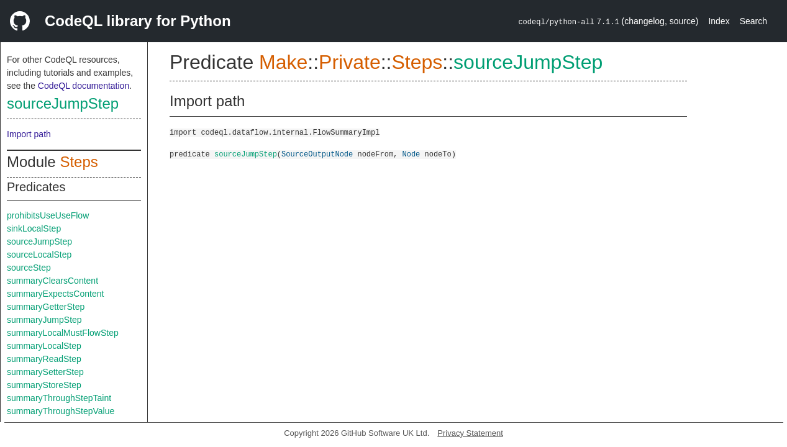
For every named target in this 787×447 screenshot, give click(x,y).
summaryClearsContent (52, 281)
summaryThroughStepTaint (59, 398)
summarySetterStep (45, 372)
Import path (29, 134)
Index (718, 21)
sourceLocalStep (39, 255)
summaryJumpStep (44, 320)
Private (350, 62)
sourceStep (29, 268)
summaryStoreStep (44, 385)
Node (411, 153)
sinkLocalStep (34, 228)
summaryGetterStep (45, 307)
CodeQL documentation (83, 86)
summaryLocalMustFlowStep (63, 333)
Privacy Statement (470, 433)
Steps (79, 161)
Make (283, 62)
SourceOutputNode (317, 153)
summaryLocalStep (44, 346)
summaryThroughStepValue (60, 411)
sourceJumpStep (63, 103)
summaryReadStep (44, 359)
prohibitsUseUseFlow (48, 215)
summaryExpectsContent (55, 294)
